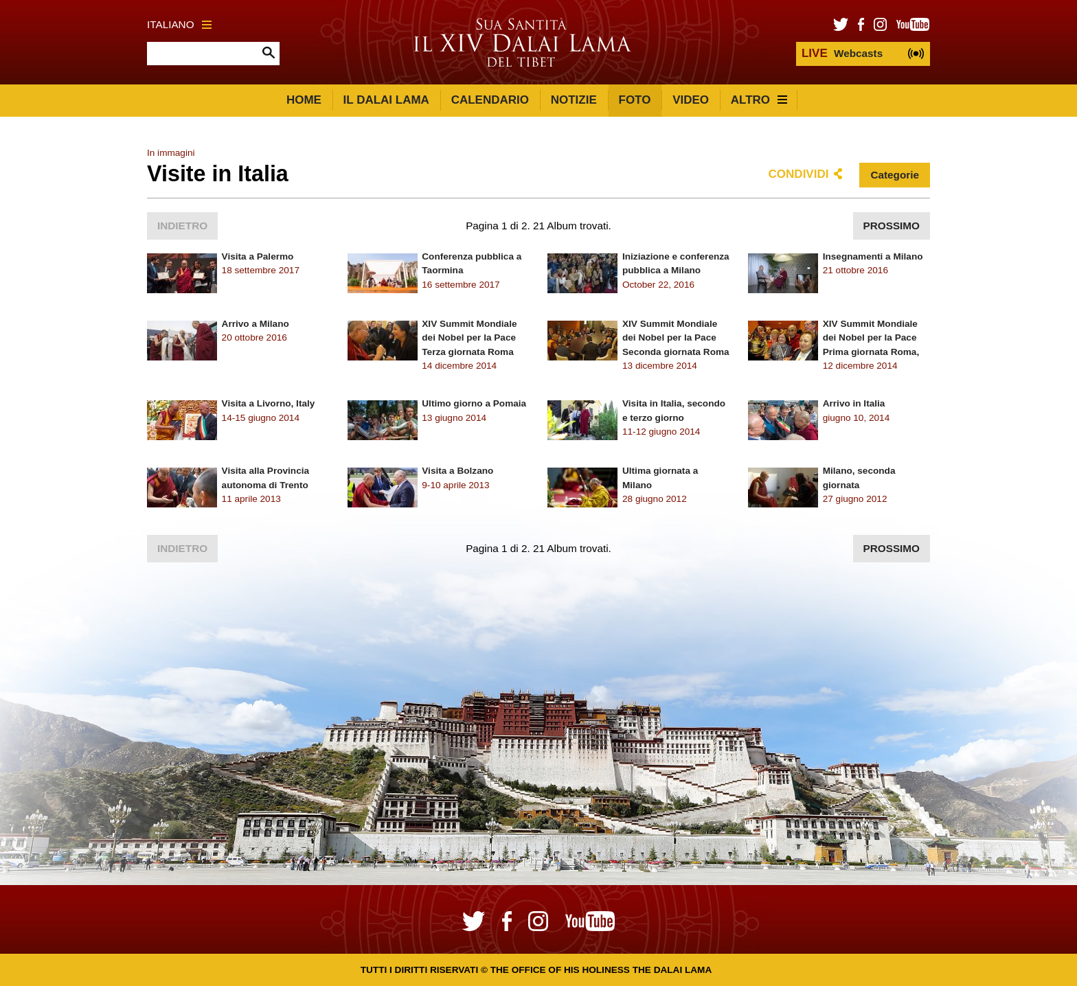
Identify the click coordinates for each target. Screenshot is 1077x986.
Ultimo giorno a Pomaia (474, 403)
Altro (759, 99)
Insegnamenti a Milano (873, 256)
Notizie (574, 99)
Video (690, 99)
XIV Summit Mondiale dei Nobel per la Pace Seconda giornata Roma (675, 338)
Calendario (490, 99)
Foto (635, 99)
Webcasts (842, 53)
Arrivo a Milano (255, 324)
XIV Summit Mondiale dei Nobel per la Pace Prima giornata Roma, (871, 338)
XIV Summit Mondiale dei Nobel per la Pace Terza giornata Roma (469, 338)
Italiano (179, 24)
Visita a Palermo (258, 256)
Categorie (894, 175)
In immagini (171, 153)
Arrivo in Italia (854, 403)
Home (303, 99)
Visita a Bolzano (457, 471)
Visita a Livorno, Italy (268, 403)
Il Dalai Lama (386, 99)
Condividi (799, 174)
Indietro (182, 225)
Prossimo (891, 225)
